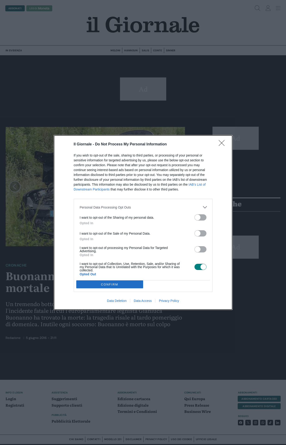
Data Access (143, 301)
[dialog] (143, 222)
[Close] (223, 144)
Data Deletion (117, 301)
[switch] (200, 217)
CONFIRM (109, 284)
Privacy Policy (169, 301)
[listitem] (143, 207)
